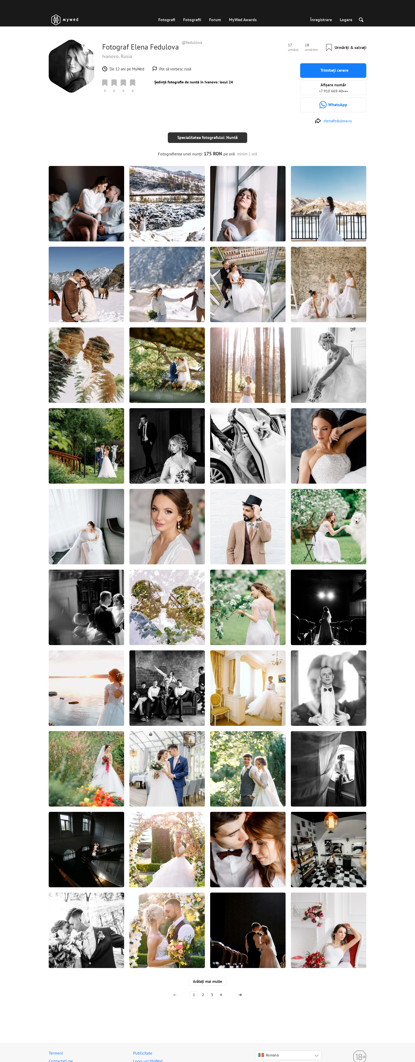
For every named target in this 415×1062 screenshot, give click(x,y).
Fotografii (192, 19)
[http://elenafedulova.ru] (333, 121)
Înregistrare (321, 19)
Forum (215, 19)
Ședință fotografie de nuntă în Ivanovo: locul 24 (193, 82)
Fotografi (166, 19)
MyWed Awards (243, 19)
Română (268, 1050)
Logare (346, 19)
